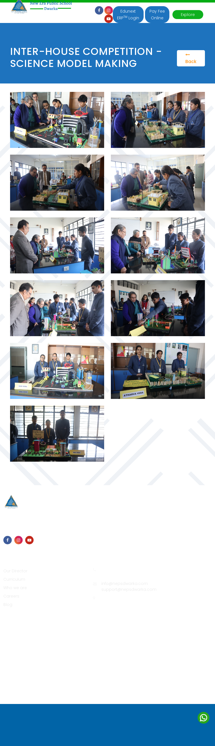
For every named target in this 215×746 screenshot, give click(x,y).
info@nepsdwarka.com (124, 583)
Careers (11, 596)
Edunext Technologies (179, 630)
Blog (7, 604)
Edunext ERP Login (128, 14)
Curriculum (14, 579)
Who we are (15, 588)
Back (191, 58)
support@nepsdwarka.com (128, 589)
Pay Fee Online (157, 14)
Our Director (15, 571)
